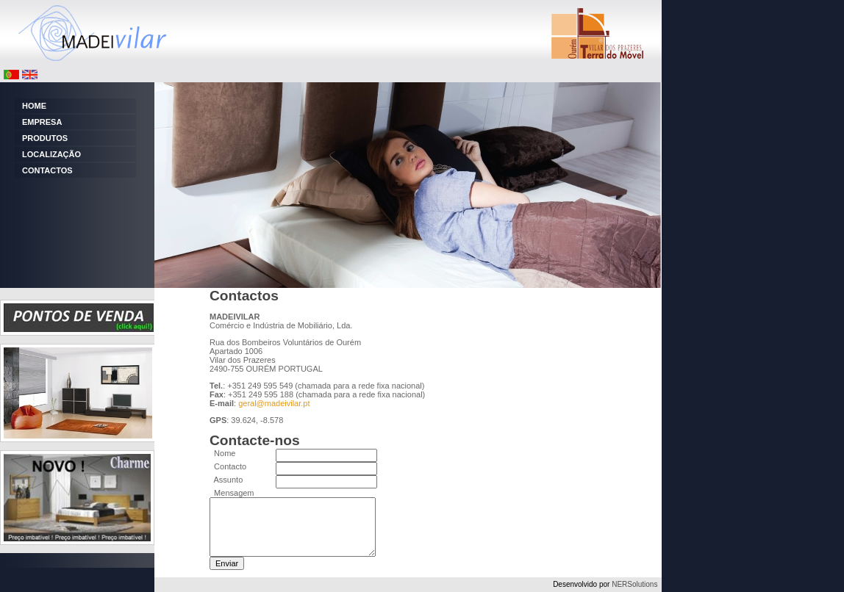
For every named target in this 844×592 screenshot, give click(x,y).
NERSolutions (634, 584)
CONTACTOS (47, 170)
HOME (34, 105)
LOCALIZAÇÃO (51, 154)
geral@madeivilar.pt (274, 403)
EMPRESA (42, 122)
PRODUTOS (45, 138)
